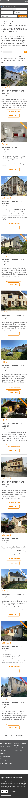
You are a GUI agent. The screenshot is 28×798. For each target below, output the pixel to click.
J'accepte (4, 791)
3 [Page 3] (13, 735)
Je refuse (14, 791)
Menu (26, 1)
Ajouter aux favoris (14, 113)
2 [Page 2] (11, 735)
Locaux (13, 6)
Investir (8, 6)
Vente (3, 6)
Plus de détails (13, 118)
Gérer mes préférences (6, 795)
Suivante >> (19, 735)
